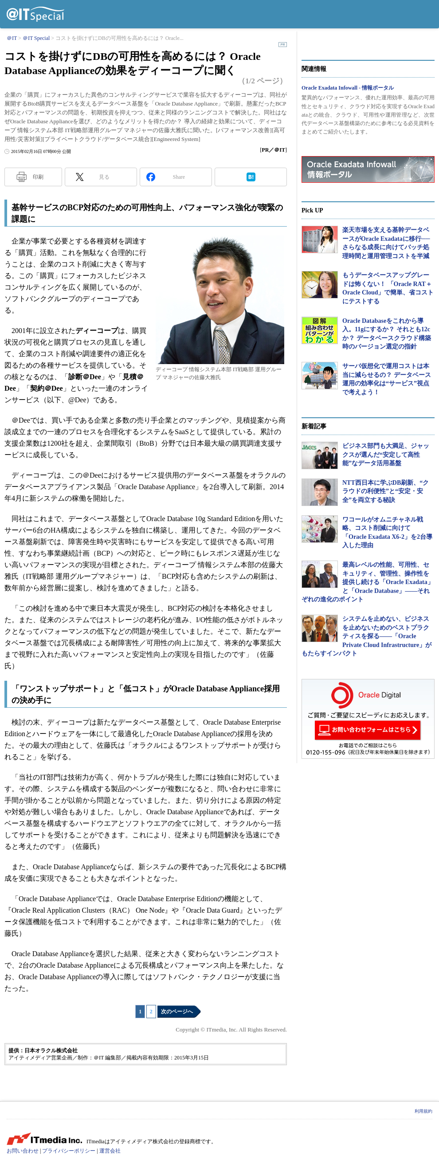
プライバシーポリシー (68, 1151)
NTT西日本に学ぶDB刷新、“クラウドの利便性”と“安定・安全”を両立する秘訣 (385, 491)
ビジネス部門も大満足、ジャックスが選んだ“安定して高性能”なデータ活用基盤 (385, 455)
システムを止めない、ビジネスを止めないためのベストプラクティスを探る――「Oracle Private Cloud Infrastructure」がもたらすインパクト (366, 636)
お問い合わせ (23, 1151)
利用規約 (423, 1111)
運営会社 (110, 1151)
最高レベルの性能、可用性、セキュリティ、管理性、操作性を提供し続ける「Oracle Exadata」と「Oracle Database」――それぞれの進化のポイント (368, 582)
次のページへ (177, 1011)
